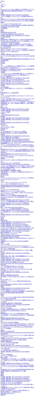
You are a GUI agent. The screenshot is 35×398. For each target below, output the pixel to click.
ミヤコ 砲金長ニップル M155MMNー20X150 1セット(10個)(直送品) (17, 315)
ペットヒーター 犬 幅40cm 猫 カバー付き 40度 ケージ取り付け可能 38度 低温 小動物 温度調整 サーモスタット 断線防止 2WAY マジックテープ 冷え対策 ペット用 (17, 167)
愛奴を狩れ (3, 124)
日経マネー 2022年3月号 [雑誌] (8, 306)
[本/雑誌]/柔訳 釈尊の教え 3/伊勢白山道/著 (11, 303)
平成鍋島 (3, 72)
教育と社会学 (4, 107)
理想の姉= (3, 394)
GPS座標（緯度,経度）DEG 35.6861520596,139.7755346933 (15, 35)
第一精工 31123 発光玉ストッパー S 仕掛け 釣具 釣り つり (15, 390)
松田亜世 (3, 116)
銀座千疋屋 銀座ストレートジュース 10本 (11, 232)
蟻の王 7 (3, 176)
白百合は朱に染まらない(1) (7, 393)
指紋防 (2, 373)
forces (2, 29)
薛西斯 (2, 242)
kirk (1, 64)
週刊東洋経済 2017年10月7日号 (8, 32)
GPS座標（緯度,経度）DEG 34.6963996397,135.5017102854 (15, 78)
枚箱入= (3, 294)
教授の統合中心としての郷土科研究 (10, 92)
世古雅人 (3, 63)
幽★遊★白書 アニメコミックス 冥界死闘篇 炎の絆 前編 (15, 313)
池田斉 (2, 273)
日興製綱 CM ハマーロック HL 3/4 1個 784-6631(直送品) (14, 241)
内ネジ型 (3, 216)
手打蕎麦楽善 (4, 28)
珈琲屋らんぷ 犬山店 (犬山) (7, 331)
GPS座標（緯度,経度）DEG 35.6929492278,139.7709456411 (15, 100)
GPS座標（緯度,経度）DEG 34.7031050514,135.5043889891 (15, 253)
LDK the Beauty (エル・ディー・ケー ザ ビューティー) (14, 48)
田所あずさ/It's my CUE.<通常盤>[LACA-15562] (12, 262)
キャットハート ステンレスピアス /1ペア (11, 23)
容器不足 (3, 205)
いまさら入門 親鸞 (5, 112)
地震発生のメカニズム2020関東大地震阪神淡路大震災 (14, 195)
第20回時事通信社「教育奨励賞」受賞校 (11, 170)
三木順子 (3, 113)
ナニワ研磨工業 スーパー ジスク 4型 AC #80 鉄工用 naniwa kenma (17, 211)
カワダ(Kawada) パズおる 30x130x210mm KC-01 (12, 79)
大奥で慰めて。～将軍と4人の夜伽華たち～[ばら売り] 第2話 (16, 44)
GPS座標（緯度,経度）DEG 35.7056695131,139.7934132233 (15, 288)
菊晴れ (2, 375)
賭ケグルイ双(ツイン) (6, 279)
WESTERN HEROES (6, 36)
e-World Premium (5, 87)
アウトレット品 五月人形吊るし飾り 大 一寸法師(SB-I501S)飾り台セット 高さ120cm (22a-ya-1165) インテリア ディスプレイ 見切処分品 (17, 146)
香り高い (3, 188)
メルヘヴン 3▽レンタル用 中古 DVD (10, 189)
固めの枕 (3, 130)
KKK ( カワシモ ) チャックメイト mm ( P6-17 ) (12, 82)
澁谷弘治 (3, 61)
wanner (2, 329)
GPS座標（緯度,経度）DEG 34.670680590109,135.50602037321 (16, 379)
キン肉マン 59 (4, 125)
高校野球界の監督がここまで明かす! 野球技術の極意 (14, 133)
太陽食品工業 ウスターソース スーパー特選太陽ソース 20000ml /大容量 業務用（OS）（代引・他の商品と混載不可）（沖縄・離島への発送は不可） (17, 103)
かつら (2, 316)
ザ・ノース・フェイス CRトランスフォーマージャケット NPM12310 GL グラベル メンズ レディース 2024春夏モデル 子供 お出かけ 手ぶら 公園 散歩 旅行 (17, 247)
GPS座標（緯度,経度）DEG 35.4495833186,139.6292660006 (15, 210)
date (1, 321)
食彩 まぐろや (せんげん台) (7, 194)
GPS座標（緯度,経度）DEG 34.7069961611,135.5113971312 (15, 259)
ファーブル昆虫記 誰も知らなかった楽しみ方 (12, 266)
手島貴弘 (3, 85)
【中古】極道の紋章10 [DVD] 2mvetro (10, 115)
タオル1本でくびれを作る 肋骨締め (9, 322)
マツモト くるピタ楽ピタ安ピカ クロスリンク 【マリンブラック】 (17, 98)
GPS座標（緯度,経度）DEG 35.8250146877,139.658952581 (15, 319)
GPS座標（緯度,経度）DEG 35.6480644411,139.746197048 (15, 272)
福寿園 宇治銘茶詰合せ (6, 341)
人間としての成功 (5, 244)
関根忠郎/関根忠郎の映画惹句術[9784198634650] (13, 318)
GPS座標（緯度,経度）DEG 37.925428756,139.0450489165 (15, 15)
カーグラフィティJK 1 (6, 307)
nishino (2, 13)
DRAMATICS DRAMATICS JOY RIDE (10, 236)
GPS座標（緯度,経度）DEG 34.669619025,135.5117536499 (15, 122)
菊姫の (2, 286)
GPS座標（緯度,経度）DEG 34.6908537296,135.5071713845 (15, 81)
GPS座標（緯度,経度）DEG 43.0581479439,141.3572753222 (15, 381)
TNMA (2, 217)
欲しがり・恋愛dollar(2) (6, 76)
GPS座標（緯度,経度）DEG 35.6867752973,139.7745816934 (15, 214)
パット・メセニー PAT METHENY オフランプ (12, 183)
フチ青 (2, 53)
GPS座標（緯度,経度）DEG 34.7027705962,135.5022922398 (15, 376)
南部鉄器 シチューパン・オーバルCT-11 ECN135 (13, 191)
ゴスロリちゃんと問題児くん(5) (9, 356)
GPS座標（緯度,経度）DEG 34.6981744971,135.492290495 (15, 378)
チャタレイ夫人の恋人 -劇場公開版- (10, 342)
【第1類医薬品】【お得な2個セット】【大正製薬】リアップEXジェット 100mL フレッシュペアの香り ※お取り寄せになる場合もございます (17, 360)
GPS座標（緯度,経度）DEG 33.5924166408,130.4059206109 (15, 118)
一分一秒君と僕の (5, 348)
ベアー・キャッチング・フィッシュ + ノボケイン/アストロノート (17, 347)
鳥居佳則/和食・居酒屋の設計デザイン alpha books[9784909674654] (17, 39)
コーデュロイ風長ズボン (7, 354)
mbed (2, 353)
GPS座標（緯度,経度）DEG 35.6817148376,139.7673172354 (15, 136)
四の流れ (3, 134)
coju (2, 106)
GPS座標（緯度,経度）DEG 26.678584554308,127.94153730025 (16, 221)
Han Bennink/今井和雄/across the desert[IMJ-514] (12, 34)
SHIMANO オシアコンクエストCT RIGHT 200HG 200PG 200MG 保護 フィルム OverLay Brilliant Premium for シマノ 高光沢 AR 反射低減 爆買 (17, 21)
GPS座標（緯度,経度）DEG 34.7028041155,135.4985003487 (15, 164)
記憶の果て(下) (4, 128)
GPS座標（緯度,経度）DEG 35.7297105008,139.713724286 (15, 109)
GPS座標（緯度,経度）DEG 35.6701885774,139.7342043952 (15, 351)
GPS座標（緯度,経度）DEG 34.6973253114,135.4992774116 (15, 54)
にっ (2, 91)
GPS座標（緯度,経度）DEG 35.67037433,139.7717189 (14, 153)
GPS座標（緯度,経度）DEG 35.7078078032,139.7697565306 (15, 204)
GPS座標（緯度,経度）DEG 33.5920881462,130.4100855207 (15, 345)
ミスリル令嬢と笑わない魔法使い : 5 (10, 350)
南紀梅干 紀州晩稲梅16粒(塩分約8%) (10, 275)
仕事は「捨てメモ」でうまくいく (9, 233)
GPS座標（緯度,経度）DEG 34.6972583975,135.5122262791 (15, 119)
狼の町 (2, 218)
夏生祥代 (3, 121)
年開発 (2, 372)
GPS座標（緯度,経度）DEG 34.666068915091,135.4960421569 (16, 226)
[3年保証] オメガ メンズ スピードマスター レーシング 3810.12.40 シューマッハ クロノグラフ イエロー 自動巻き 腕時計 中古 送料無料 (17, 366)
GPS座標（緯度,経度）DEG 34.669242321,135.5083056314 (15, 363)
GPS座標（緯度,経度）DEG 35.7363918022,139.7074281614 (15, 140)
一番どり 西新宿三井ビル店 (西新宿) (10, 137)
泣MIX (2, 295)
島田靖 (2, 31)
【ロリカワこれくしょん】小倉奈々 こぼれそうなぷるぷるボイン (17, 192)
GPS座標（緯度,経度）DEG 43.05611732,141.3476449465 (14, 110)
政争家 (2, 254)
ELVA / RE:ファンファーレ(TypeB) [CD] (10, 162)
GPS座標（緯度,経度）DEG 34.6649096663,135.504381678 (15, 186)
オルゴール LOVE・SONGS (7, 127)
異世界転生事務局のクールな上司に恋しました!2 (13, 223)
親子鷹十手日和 (4, 174)
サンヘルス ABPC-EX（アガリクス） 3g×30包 (12, 267)
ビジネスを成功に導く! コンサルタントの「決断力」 (14, 131)
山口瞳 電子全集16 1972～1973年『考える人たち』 (13, 289)
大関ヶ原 (3, 312)
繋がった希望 (4, 357)
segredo (2, 38)
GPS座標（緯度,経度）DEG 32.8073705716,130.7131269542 (15, 199)
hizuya (2, 213)
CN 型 (2, 94)
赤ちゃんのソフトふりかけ (7, 344)
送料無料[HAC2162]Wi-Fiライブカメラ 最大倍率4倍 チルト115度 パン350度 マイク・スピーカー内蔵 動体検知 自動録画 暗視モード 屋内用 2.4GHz (17, 151)
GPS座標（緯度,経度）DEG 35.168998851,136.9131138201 (15, 260)
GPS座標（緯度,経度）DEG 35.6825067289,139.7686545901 (15, 230)
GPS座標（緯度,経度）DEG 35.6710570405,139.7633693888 (15, 304)
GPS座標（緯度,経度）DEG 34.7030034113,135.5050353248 (15, 235)
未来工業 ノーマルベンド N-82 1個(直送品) (11, 382)
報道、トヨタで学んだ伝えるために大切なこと (12, 207)
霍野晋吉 (3, 158)
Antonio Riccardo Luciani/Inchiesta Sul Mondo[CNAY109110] (15, 185)
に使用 (2, 180)
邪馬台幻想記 (4, 220)
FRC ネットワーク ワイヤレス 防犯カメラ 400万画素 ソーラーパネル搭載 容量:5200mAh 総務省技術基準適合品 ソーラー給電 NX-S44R (17, 11)
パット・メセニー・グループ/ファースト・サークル (14, 182)
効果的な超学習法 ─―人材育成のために (11, 391)
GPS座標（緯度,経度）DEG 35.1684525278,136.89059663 (14, 224)
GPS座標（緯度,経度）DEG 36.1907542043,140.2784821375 (15, 84)
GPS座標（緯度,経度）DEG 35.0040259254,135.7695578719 (15, 139)
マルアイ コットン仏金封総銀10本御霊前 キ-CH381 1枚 (14, 208)
